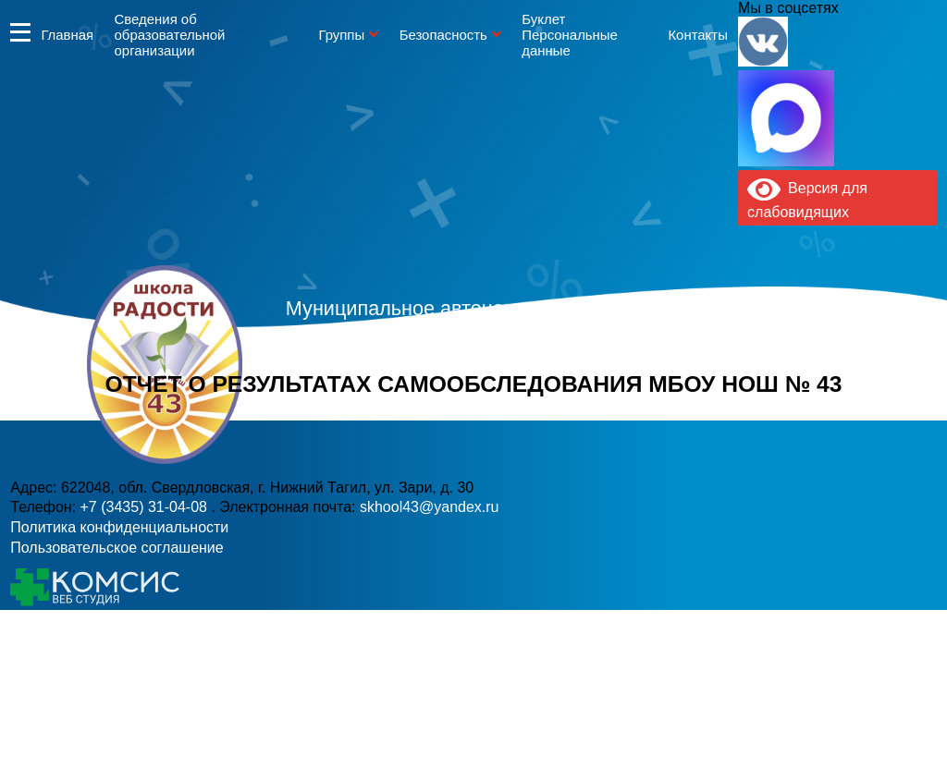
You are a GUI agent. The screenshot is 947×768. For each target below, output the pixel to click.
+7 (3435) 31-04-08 (412, 401)
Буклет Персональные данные (570, 34)
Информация (20, 31)
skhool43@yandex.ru (676, 401)
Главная (67, 35)
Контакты (697, 35)
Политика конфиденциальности (119, 527)
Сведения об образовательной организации (170, 34)
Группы (341, 35)
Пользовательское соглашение (116, 547)
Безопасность (443, 35)
